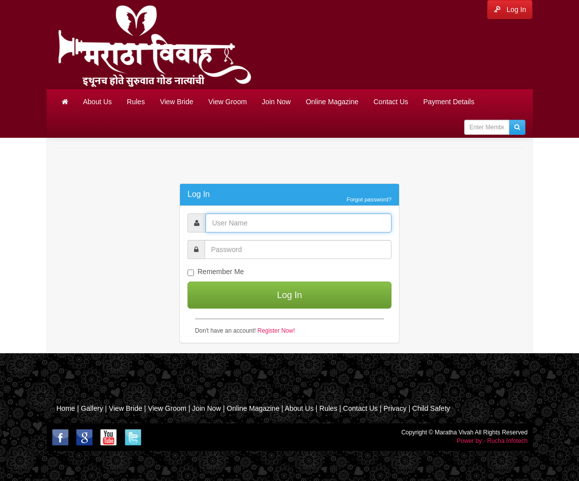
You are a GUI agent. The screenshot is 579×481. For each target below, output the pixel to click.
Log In (510, 10)
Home (66, 408)
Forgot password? (369, 199)
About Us (97, 102)
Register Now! (276, 330)
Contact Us (390, 102)
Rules (136, 102)
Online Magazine (332, 102)
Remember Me (215, 272)
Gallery (93, 408)
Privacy (395, 408)
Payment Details (448, 102)
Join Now (276, 102)
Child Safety (431, 408)
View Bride (177, 102)
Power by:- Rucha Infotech (492, 440)
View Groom (228, 102)
